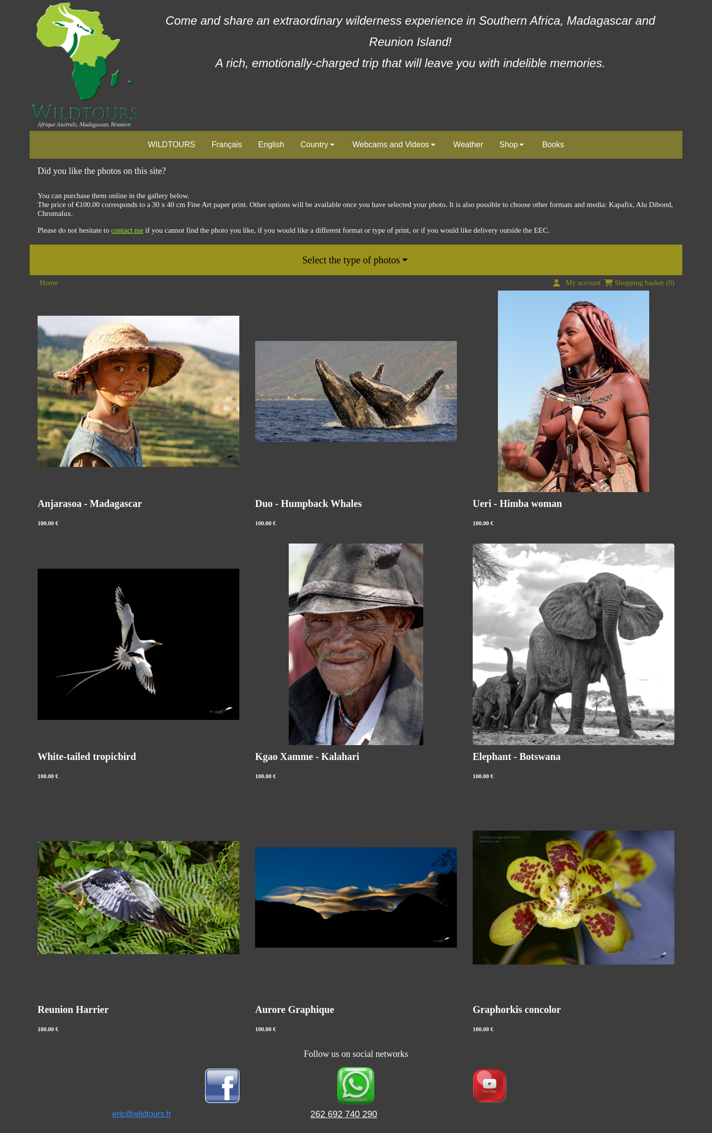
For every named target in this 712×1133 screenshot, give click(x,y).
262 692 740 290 (344, 1114)
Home (49, 283)
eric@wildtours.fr (141, 1114)
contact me (127, 230)
